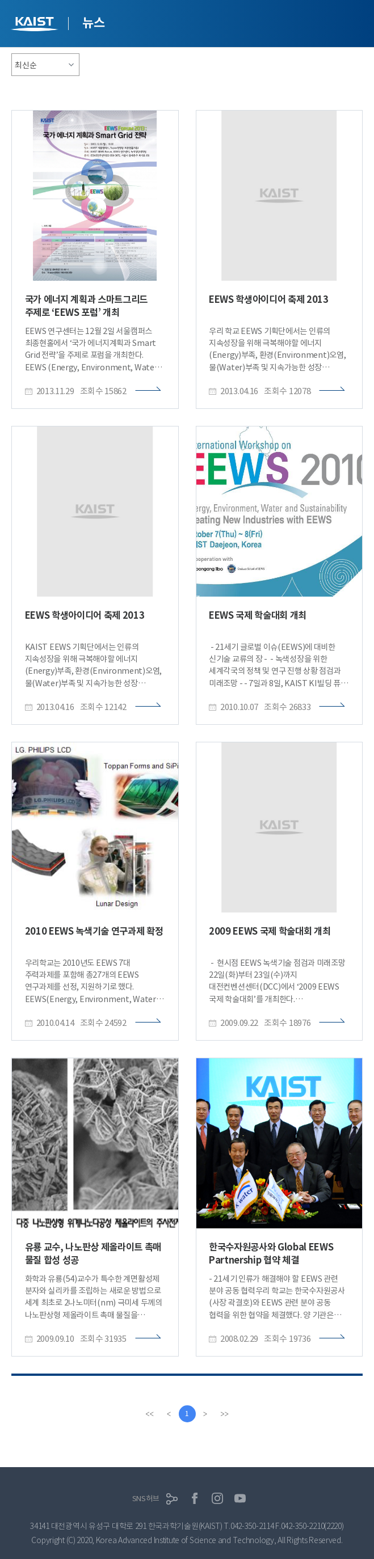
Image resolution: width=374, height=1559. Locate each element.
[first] (149, 1413)
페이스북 (194, 1498)
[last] (224, 1413)
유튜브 (240, 1498)
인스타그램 (217, 1498)
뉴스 (93, 23)
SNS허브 (145, 1498)
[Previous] (169, 1413)
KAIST (36, 25)
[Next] (205, 1413)
